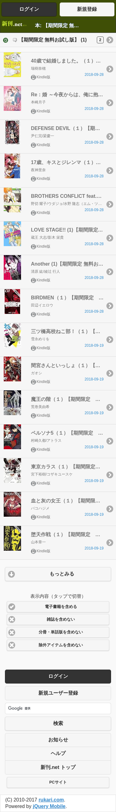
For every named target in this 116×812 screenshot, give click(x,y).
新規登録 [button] (87, 9)
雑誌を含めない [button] (61, 619)
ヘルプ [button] (58, 753)
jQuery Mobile (49, 806)
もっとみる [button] (61, 573)
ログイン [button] (29, 9)
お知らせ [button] (58, 739)
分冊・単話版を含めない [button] (61, 632)
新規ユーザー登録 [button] (58, 693)
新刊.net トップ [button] (58, 767)
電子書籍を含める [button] (61, 607)
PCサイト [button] (58, 782)
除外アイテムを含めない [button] (61, 645)
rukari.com (51, 799)
